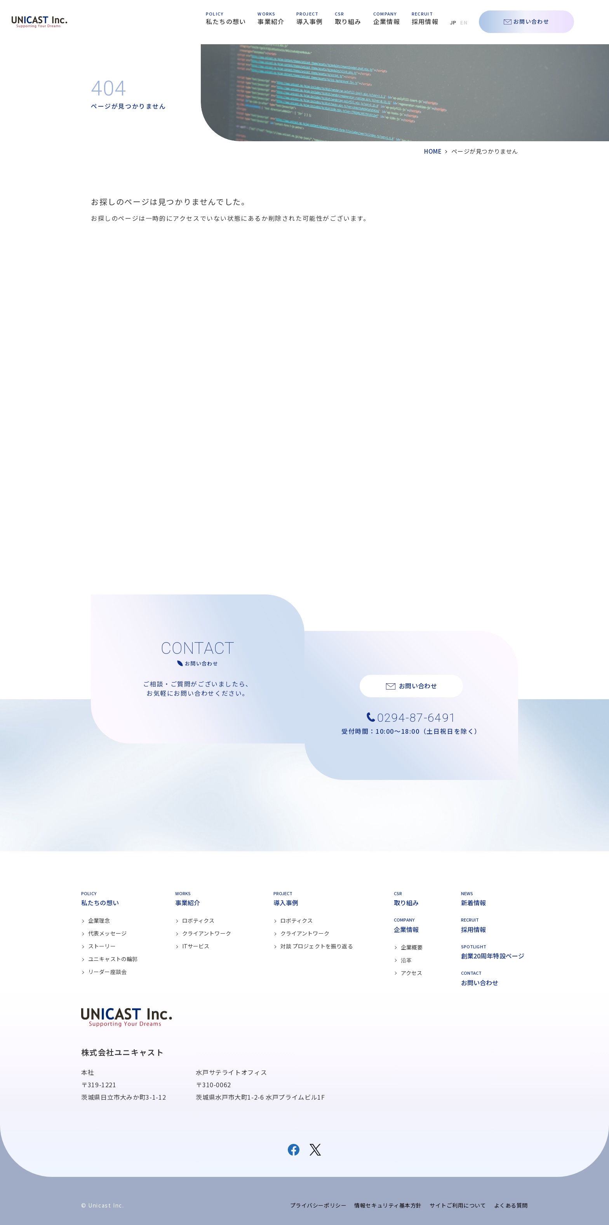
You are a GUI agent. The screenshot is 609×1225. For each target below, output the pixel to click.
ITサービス (196, 946)
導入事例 (309, 21)
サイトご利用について (458, 1205)
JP (453, 22)
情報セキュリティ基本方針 (388, 1205)
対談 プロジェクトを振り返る (316, 946)
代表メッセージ (107, 933)
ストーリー (102, 946)
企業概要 (412, 947)
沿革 (406, 960)
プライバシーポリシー (318, 1205)
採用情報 (425, 21)
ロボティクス (198, 920)
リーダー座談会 (107, 971)
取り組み (348, 21)
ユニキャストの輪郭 (112, 959)
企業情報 (386, 21)
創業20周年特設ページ (493, 955)
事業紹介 (271, 21)
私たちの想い (226, 21)
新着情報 (473, 902)
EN (463, 22)
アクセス (412, 973)
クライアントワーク (206, 933)
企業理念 (99, 920)
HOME (433, 151)
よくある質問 (511, 1205)
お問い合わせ (531, 21)
